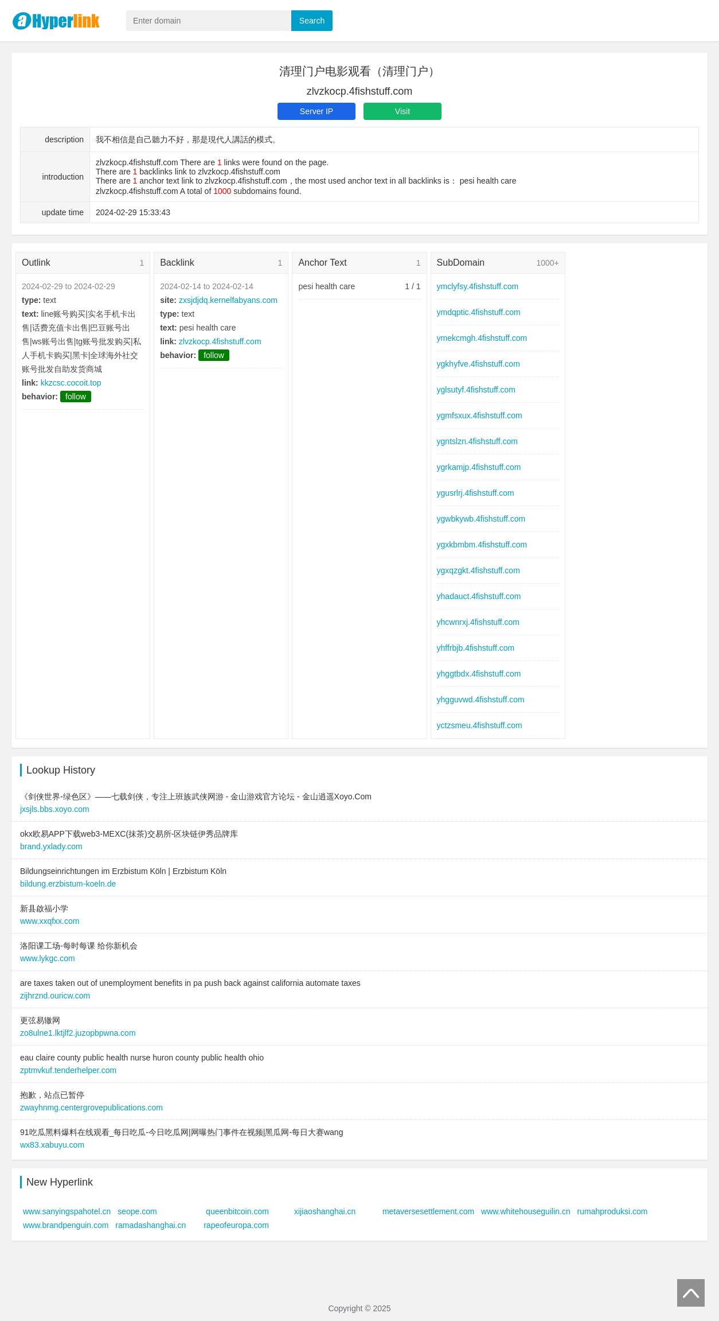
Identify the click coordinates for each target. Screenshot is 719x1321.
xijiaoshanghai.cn (324, 1211)
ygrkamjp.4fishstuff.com (479, 467)
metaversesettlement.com (428, 1211)
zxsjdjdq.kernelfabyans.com (228, 300)
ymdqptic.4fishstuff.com (479, 312)
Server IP (316, 111)
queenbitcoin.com (237, 1211)
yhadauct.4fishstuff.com (479, 596)
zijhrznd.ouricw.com (55, 995)
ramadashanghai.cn (150, 1225)
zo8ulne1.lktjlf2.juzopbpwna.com (78, 1033)
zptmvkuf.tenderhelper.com (68, 1070)
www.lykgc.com (47, 958)
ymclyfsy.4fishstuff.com (478, 286)
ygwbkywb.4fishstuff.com (481, 518)
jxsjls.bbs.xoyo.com (54, 809)
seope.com (137, 1211)
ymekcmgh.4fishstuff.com (482, 338)
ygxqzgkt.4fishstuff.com (478, 570)
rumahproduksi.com (612, 1211)
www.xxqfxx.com (49, 921)
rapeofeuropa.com (236, 1225)
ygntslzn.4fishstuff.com (477, 441)
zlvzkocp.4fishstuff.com (220, 341)
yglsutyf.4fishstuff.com (476, 389)
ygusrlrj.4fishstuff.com (475, 493)
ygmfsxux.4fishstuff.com (479, 415)
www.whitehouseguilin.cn (525, 1211)
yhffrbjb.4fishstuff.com (476, 647)
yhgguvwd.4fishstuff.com (481, 699)
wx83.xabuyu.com (52, 1144)
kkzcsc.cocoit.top (71, 382)
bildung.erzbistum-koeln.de (68, 883)
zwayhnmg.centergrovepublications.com (91, 1107)
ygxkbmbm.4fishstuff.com (482, 544)
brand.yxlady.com (51, 846)
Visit (402, 111)
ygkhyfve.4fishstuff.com (478, 363)
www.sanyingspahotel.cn (67, 1211)
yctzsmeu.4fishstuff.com (479, 725)
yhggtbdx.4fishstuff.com (479, 673)
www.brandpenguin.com (65, 1225)
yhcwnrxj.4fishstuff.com (478, 622)
